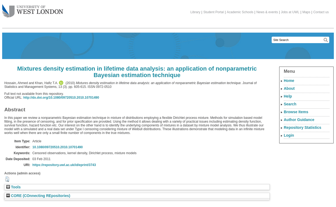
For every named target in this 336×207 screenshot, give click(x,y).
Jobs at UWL (290, 12)
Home (289, 80)
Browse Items (296, 112)
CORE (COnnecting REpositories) (38, 196)
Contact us (321, 12)
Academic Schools (240, 12)
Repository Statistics (302, 127)
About (289, 88)
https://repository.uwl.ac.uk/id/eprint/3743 (64, 165)
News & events (267, 12)
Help (288, 96)
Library (195, 12)
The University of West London (32, 9)
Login (289, 135)
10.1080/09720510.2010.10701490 (57, 147)
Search (290, 104)
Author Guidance (299, 120)
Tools (13, 187)
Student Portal (213, 12)
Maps (306, 12)
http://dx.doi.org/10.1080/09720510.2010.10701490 (61, 97)
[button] (7, 179)
